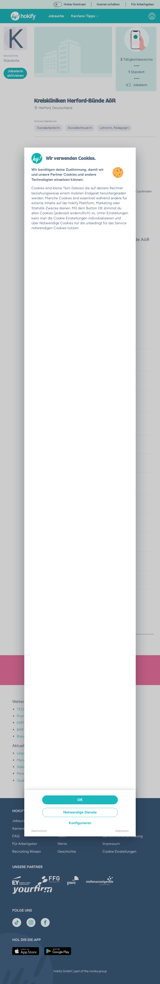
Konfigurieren (80, 823)
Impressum (122, 830)
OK (80, 800)
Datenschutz (39, 830)
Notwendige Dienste (80, 812)
